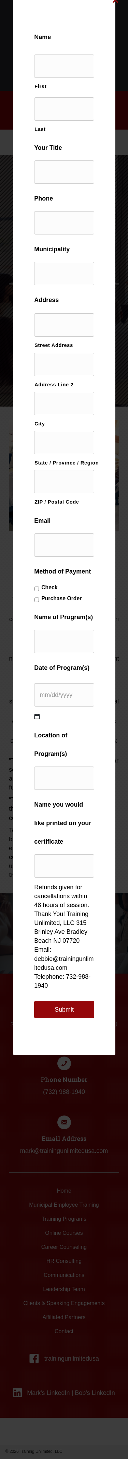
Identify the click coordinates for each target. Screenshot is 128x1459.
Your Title (48, 147)
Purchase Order (61, 598)
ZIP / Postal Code (56, 502)
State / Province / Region (64, 463)
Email (42, 520)
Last (40, 129)
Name (42, 37)
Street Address (53, 345)
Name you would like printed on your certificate (62, 823)
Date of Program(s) (61, 667)
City (39, 423)
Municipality (52, 249)
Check (49, 587)
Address (46, 300)
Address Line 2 (53, 384)
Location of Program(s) (50, 744)
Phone (43, 198)
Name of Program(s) (63, 617)
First (40, 86)
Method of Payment (62, 571)
